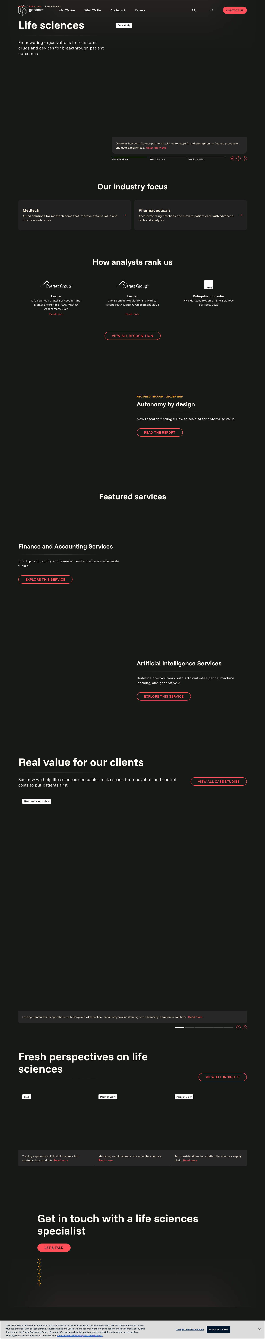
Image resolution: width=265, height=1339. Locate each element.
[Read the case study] (179, 86)
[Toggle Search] (194, 10)
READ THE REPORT (160, 432)
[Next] (245, 158)
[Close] (259, 1329)
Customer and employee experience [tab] (218, 1027)
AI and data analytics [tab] (209, 1027)
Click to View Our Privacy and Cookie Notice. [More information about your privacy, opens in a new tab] (80, 1335)
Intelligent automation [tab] (228, 1027)
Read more (56, 314)
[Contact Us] (54, 1248)
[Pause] (232, 158)
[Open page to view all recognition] (133, 336)
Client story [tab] (199, 1027)
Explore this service (45, 579)
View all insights (222, 1077)
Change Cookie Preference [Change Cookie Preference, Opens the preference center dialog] (190, 1329)
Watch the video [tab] (120, 159)
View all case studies (219, 781)
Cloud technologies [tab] (189, 1027)
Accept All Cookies (218, 1329)
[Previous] (238, 158)
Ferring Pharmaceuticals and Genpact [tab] (179, 1027)
